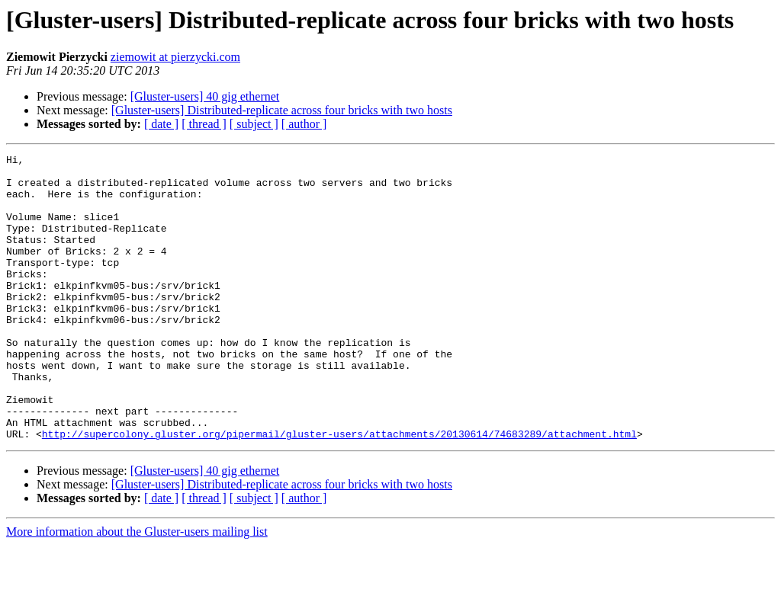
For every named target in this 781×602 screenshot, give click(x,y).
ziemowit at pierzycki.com (175, 56)
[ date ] (161, 123)
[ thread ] (204, 123)
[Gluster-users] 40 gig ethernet (205, 96)
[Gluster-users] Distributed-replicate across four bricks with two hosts (281, 110)
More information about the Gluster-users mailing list (137, 588)
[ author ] (304, 123)
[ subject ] (254, 123)
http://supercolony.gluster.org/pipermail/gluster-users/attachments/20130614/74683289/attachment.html (339, 491)
